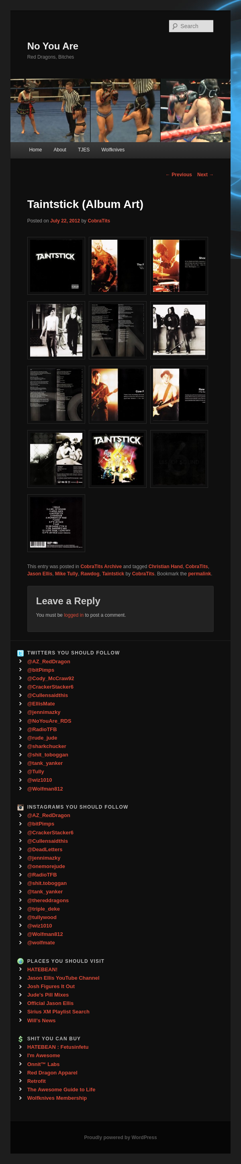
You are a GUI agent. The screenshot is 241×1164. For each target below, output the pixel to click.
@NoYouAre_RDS (49, 721)
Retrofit (36, 1081)
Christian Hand (166, 566)
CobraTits (99, 221)
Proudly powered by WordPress (120, 1137)
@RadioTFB (42, 729)
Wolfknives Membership (57, 1098)
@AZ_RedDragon (48, 661)
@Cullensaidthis (47, 695)
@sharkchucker (46, 746)
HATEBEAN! (42, 969)
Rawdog (90, 574)
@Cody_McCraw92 (50, 678)
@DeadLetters (45, 849)
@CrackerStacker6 (50, 687)
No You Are (53, 46)
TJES (84, 150)
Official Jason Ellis (50, 1003)
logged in (74, 615)
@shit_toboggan (47, 755)
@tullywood (42, 917)
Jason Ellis (40, 574)
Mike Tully (66, 574)
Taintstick (113, 574)
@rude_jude (42, 738)
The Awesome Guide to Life (61, 1090)
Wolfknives (113, 150)
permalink (199, 574)
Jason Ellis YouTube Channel (63, 978)
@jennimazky (44, 712)
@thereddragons (48, 900)
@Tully (35, 772)
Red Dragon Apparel (52, 1073)
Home (35, 150)
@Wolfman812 (45, 789)
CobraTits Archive (101, 566)
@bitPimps (41, 670)
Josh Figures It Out (51, 986)
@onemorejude (46, 866)
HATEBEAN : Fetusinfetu (58, 1047)
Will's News (41, 1020)
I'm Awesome (43, 1055)
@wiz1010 (39, 780)
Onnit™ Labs (43, 1064)
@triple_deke (43, 909)
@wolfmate (41, 943)
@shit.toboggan (47, 883)
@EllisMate (41, 704)
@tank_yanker (45, 763)
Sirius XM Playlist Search (58, 1012)
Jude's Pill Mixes (48, 995)
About (60, 150)
